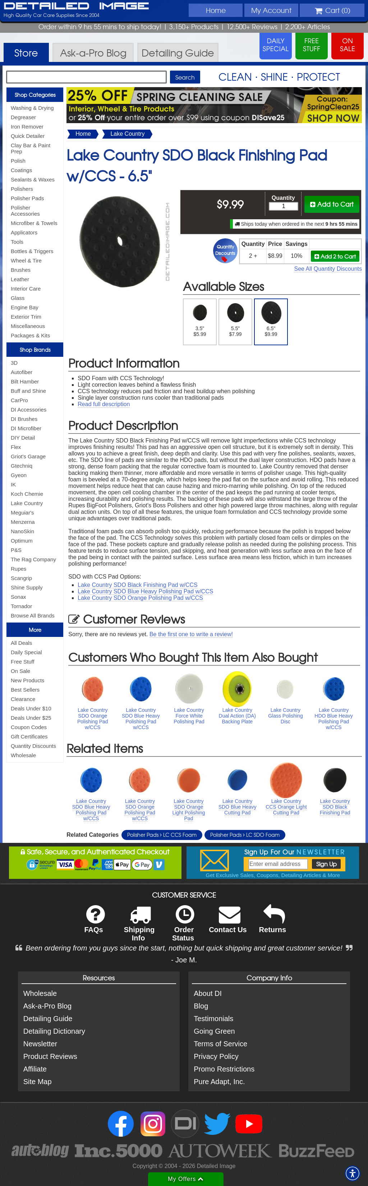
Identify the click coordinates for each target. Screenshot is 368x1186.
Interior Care (26, 289)
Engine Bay (24, 307)
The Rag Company (33, 559)
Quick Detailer (28, 136)
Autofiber (21, 372)
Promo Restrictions (224, 1069)
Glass (17, 298)
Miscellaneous (28, 326)
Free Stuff (22, 662)
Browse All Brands (33, 615)
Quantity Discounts (33, 746)
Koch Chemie (27, 494)
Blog (201, 1006)
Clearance (23, 699)
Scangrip (21, 578)
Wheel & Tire (26, 260)
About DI (208, 993)
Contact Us (228, 924)
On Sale (20, 671)
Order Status (183, 928)
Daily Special (26, 652)
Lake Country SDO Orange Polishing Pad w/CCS (140, 598)
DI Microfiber (26, 428)
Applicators (24, 232)
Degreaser (23, 117)
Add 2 (335, 256)
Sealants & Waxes (33, 179)
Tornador (21, 606)
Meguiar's (22, 512)
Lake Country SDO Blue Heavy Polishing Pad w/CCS (145, 591)
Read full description (104, 404)
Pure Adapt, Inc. (219, 1082)
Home (216, 10)
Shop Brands (35, 349)
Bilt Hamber (25, 381)
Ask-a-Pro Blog (47, 1006)
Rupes (18, 569)
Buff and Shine (28, 391)
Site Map (37, 1082)
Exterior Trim (26, 317)
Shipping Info (139, 928)
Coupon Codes (29, 727)
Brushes (21, 270)
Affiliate (35, 1069)
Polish (18, 161)
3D (14, 363)
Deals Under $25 (31, 718)
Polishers (22, 189)
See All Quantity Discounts (328, 269)
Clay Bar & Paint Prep (30, 148)
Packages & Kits (30, 335)
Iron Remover (27, 126)
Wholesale (23, 755)
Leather (20, 279)
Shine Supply (26, 587)
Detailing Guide (48, 1019)
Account (271, 10)
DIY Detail (23, 438)
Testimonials (213, 1019)
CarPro (19, 400)
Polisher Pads (27, 198)
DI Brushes (24, 419)
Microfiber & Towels (34, 223)
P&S (16, 550)
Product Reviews (50, 1056)
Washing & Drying (32, 108)
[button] (352, 1173)
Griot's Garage (28, 456)
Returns (272, 924)
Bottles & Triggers (32, 251)
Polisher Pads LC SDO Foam (245, 834)
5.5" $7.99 (235, 319)
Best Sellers (25, 690)
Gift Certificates (29, 736)
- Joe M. (184, 960)
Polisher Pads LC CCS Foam (162, 834)
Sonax (18, 597)
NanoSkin (22, 531)
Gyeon (19, 475)
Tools (17, 242)
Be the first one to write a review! (191, 634)
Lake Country (27, 503)
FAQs (94, 924)
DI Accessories (28, 409)
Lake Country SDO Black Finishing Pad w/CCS (137, 585)
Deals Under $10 (31, 708)
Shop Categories (35, 94)
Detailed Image (76, 6)
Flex (16, 447)
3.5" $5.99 (200, 319)
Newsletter (40, 1044)
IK (13, 484)
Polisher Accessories (25, 211)
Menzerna (23, 522)
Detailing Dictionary (54, 1031)
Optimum (22, 541)
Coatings (21, 170)
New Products (27, 680)
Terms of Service (220, 1044)
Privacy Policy (216, 1056)
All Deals (21, 643)
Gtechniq (21, 466)
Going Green (214, 1031)
